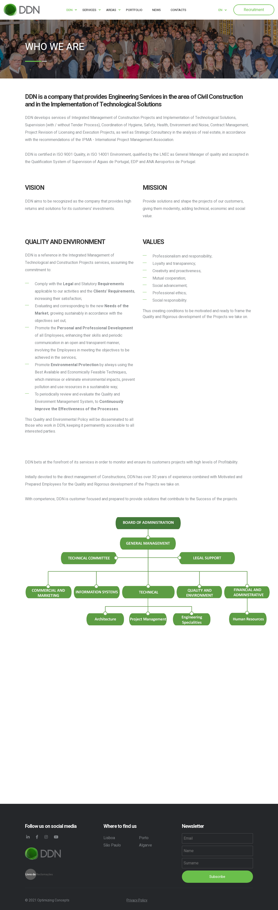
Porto (144, 838)
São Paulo (112, 845)
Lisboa (109, 838)
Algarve (145, 845)
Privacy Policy (136, 900)
